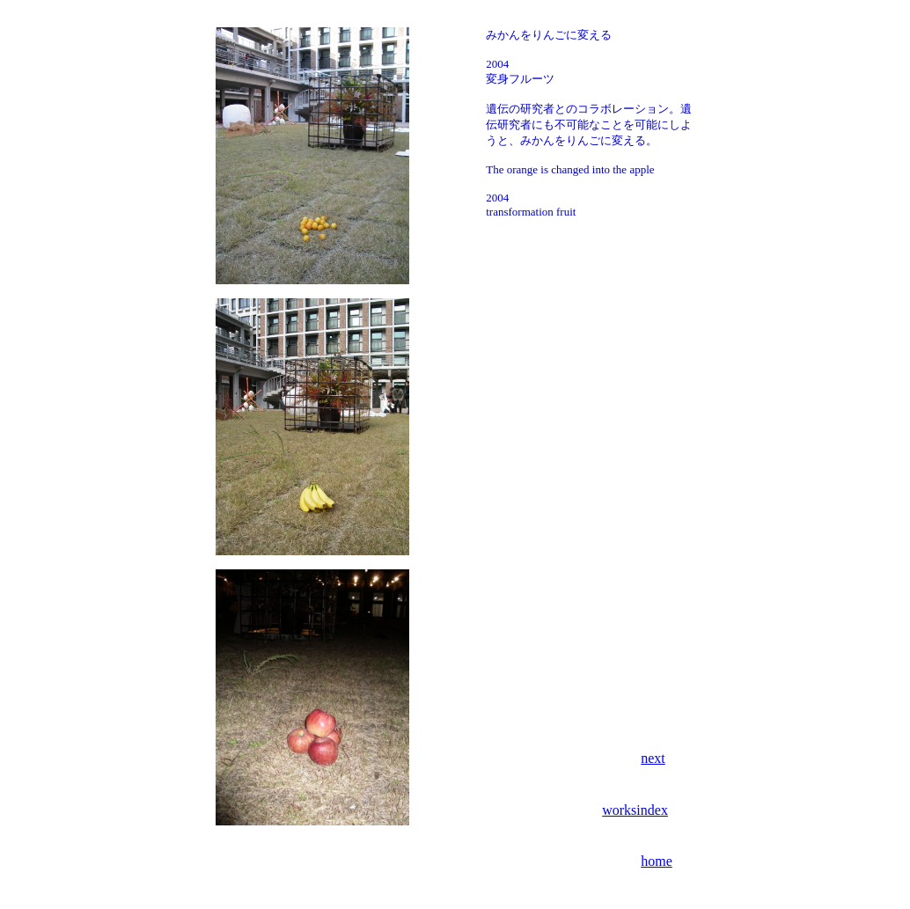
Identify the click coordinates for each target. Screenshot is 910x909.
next (653, 758)
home (656, 861)
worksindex (635, 810)
